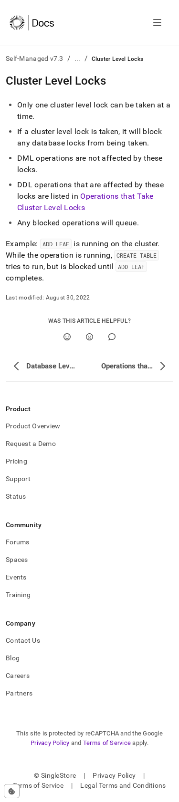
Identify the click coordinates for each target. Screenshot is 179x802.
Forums (18, 542)
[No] (89, 336)
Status (16, 496)
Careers (18, 675)
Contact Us (23, 640)
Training (18, 595)
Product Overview (33, 426)
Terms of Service (107, 742)
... (77, 58)
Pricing (16, 461)
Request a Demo (31, 443)
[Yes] (67, 336)
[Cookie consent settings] (12, 791)
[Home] (32, 22)
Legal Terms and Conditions (123, 785)
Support (18, 479)
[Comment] (112, 336)
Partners (19, 693)
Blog (13, 658)
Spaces (17, 559)
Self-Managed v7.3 (34, 58)
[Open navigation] (157, 22)
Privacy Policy (50, 742)
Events (16, 577)
